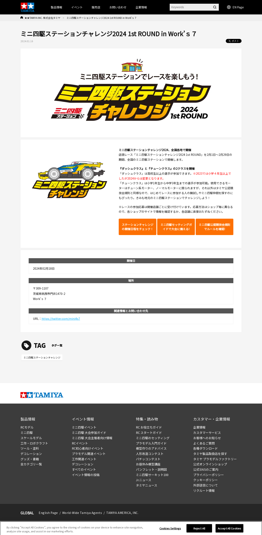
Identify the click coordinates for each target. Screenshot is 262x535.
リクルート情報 (204, 490)
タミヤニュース (146, 485)
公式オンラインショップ (210, 464)
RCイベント (80, 443)
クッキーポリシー (205, 480)
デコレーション (31, 453)
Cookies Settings (170, 529)
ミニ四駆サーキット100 (152, 475)
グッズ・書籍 (29, 459)
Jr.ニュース (143, 480)
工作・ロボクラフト (34, 443)
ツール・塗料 (29, 448)
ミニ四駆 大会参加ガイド (89, 432)
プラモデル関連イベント (89, 453)
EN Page (235, 7)
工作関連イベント (84, 459)
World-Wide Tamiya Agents (82, 513)
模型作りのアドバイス (151, 448)
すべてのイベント (84, 469)
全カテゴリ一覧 (31, 464)
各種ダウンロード (205, 448)
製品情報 (56, 7)
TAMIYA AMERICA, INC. (122, 513)
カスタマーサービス (207, 432)
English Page (48, 513)
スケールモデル (31, 438)
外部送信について (205, 485)
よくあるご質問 (204, 443)
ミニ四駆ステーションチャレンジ (42, 357)
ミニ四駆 (26, 432)
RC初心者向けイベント (87, 448)
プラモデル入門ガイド (151, 443)
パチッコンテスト (148, 459)
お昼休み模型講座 (148, 464)
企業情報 (199, 427)
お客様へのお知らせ (207, 438)
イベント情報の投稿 (85, 475)
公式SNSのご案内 (205, 469)
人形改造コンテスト (150, 453)
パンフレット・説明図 (151, 469)
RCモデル (27, 427)
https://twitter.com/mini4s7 (61, 319)
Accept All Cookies (229, 529)
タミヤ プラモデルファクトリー (215, 459)
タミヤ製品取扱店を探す (210, 453)
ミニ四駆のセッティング (152, 438)
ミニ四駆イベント (84, 427)
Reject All (199, 529)
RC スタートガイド (149, 432)
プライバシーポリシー (208, 475)
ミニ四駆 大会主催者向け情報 (92, 438)
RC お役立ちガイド (149, 427)
